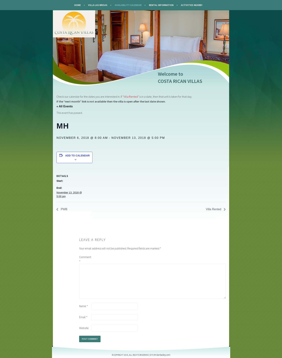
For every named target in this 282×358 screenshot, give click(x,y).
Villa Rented (214, 209)
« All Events (64, 106)
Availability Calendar (128, 5)
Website (84, 328)
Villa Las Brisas (97, 5)
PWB (63, 209)
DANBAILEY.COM (163, 354)
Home (77, 5)
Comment (85, 259)
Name (83, 306)
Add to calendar (77, 155)
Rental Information (161, 5)
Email (83, 317)
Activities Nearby (191, 5)
